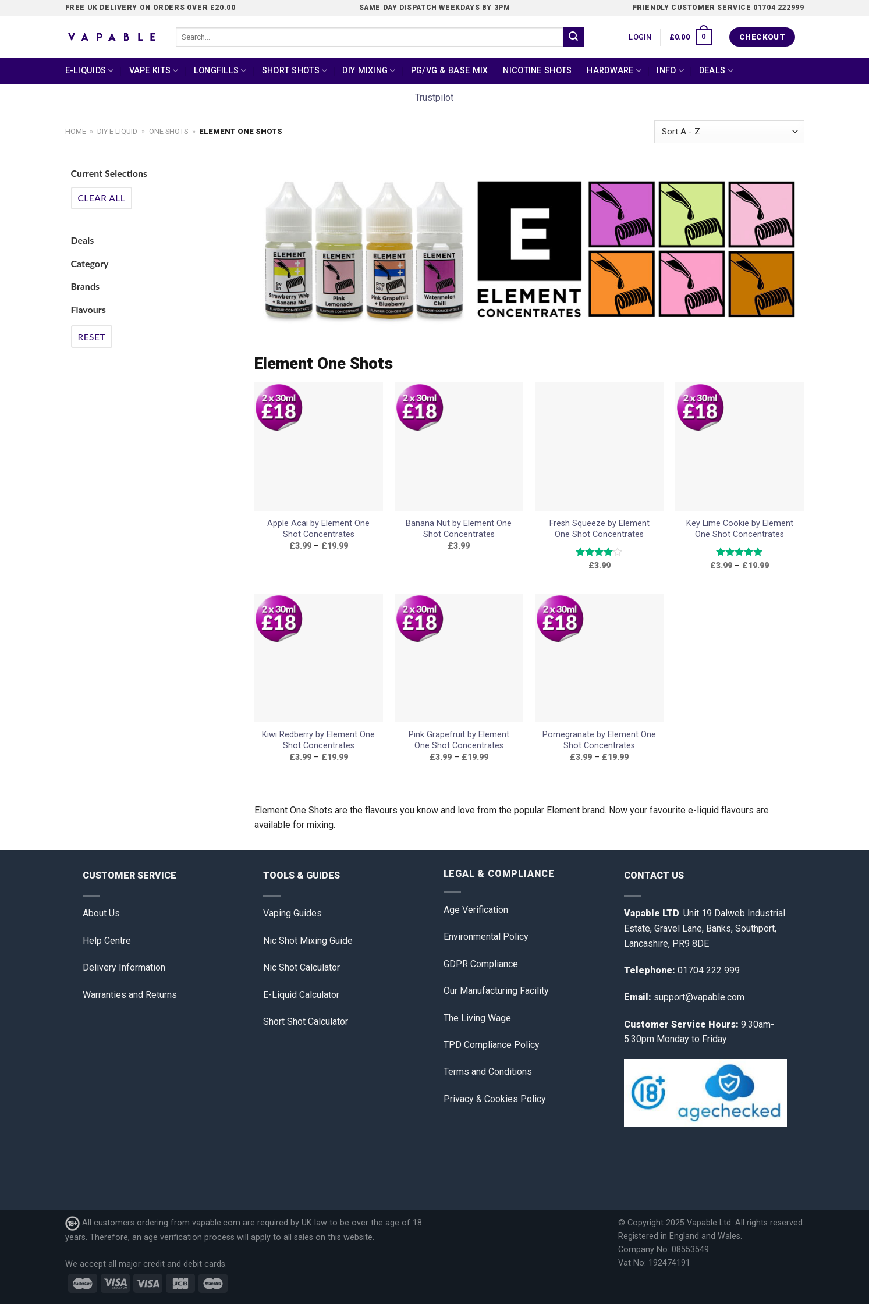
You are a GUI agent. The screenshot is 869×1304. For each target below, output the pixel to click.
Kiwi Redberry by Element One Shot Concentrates (318, 740)
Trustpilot (434, 97)
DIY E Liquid (117, 131)
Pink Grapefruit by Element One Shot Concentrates (459, 740)
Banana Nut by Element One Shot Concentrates (459, 528)
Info (670, 70)
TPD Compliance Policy (492, 1044)
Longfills (220, 70)
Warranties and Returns (130, 994)
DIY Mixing (368, 70)
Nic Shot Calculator (301, 967)
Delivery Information (124, 967)
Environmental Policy (486, 936)
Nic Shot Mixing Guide (308, 940)
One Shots (168, 131)
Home (75, 131)
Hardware (614, 70)
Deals (716, 70)
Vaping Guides (292, 913)
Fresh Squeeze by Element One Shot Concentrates (599, 528)
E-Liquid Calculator (301, 994)
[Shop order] (729, 131)
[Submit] (573, 37)
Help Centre (107, 940)
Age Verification (476, 909)
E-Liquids (89, 70)
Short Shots (295, 70)
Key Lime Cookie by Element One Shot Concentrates (739, 528)
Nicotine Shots (537, 71)
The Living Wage (477, 1018)
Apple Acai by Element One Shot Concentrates (318, 528)
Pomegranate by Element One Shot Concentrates (599, 740)
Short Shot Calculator (305, 1021)
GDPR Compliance (481, 963)
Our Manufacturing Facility (496, 990)
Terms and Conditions (488, 1071)
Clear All (102, 198)
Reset (92, 337)
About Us (101, 913)
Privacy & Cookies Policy (495, 1098)
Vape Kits (154, 70)
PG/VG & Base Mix (449, 71)
